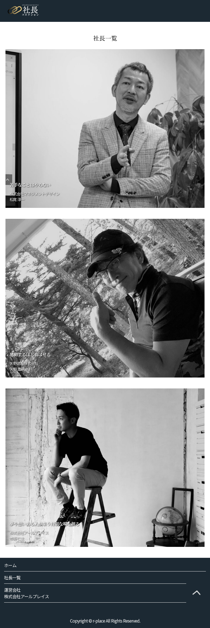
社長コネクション (23, 10)
